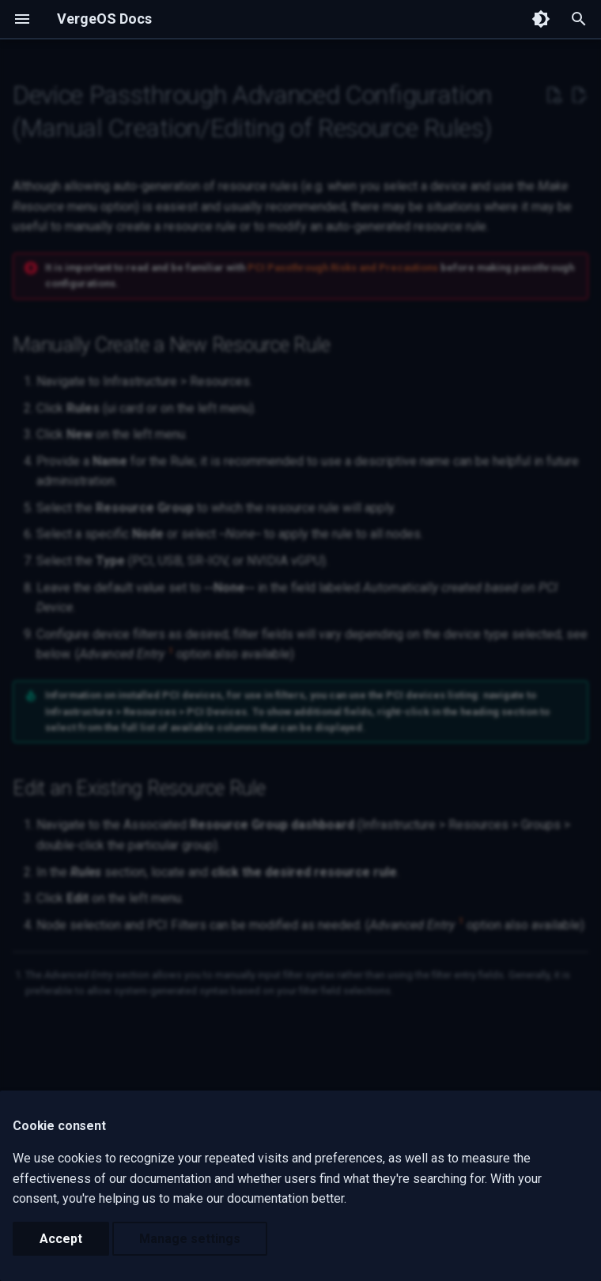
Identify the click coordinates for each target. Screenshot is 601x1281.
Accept (61, 1238)
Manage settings (189, 1238)
